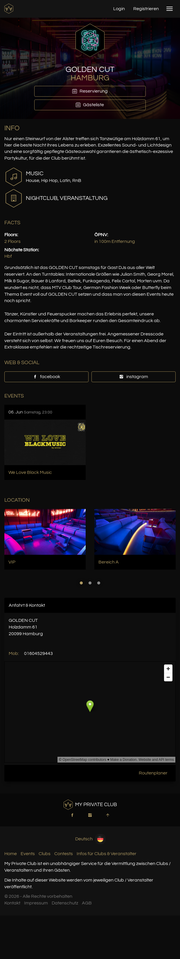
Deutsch (90, 839)
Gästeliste (90, 104)
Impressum (36, 903)
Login (119, 8)
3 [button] (99, 583)
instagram (133, 376)
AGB (87, 903)
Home (10, 853)
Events (28, 853)
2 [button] (90, 583)
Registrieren (146, 8)
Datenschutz (65, 903)
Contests (63, 853)
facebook (46, 376)
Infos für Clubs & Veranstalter (106, 853)
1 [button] (81, 583)
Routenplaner (153, 773)
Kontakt (12, 903)
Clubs (45, 853)
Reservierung (90, 91)
